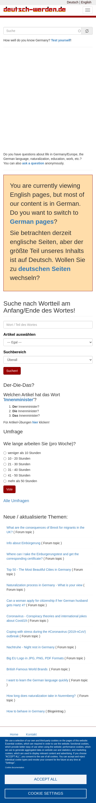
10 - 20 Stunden (16, 458)
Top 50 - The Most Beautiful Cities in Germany (39, 569)
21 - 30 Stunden (16, 464)
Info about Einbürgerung (24, 543)
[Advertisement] (48, 100)
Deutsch (72, 2)
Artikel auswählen (19, 334)
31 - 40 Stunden (16, 470)
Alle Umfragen (16, 501)
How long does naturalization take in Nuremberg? (42, 696)
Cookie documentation (14, 767)
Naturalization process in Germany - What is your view (44, 585)
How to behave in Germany (26, 711)
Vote (9, 489)
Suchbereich (14, 352)
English (86, 2)
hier (35, 422)
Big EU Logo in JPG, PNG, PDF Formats (35, 658)
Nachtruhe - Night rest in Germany (31, 647)
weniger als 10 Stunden (22, 453)
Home (14, 734)
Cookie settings (45, 793)
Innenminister (18, 399)
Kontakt (31, 734)
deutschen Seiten (44, 268)
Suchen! (12, 371)
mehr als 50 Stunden (20, 481)
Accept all (45, 779)
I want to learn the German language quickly (37, 680)
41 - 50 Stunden (16, 475)
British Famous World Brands (27, 669)
